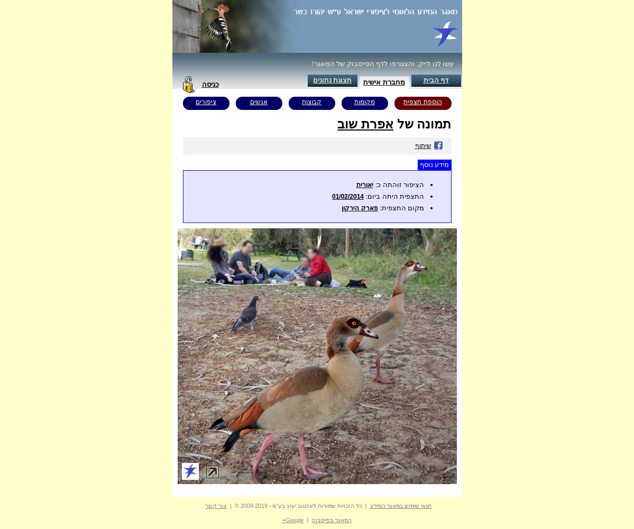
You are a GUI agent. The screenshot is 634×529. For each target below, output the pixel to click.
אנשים (259, 102)
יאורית (364, 185)
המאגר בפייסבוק (331, 520)
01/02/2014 (348, 196)
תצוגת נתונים (332, 80)
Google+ (293, 520)
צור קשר (216, 506)
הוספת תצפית (422, 102)
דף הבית (436, 80)
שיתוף (429, 146)
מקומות (364, 102)
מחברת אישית (384, 82)
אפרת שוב (365, 124)
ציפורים (206, 102)
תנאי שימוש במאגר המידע (401, 506)
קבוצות (311, 102)
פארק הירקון (360, 208)
